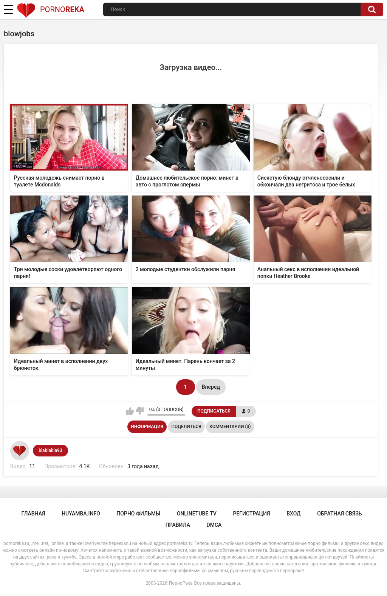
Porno (50, 9)
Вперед (211, 387)
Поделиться (186, 426)
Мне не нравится (140, 411)
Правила (178, 525)
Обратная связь (339, 514)
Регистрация (251, 514)
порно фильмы (138, 514)
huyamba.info (81, 514)
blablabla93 (50, 450)
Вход (293, 514)
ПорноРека (181, 583)
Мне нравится (130, 411)
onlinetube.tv (197, 514)
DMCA (214, 525)
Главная (33, 514)
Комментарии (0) (230, 426)
